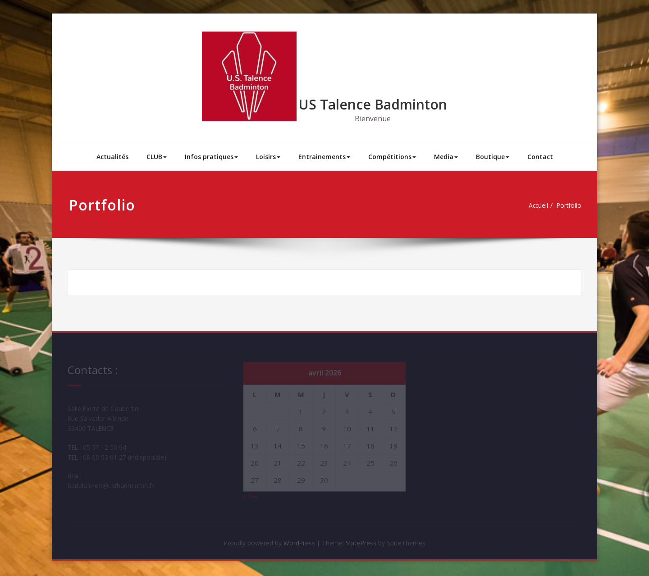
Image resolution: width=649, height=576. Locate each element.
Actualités (112, 156)
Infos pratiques (211, 156)
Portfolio (567, 205)
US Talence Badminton (372, 104)
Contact (540, 156)
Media (446, 156)
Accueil (535, 205)
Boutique (492, 156)
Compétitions (392, 156)
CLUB (156, 156)
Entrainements (324, 156)
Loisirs (268, 156)
